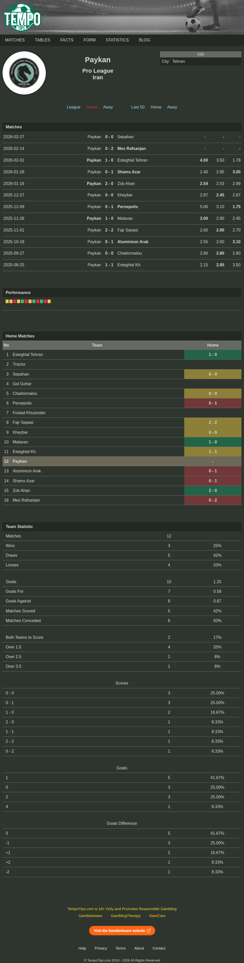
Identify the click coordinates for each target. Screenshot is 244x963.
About (139, 948)
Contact (159, 948)
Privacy (101, 948)
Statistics (117, 40)
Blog (144, 40)
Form (90, 40)
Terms (121, 948)
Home (156, 107)
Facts (67, 40)
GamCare (157, 916)
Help (82, 948)
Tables (42, 40)
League (73, 107)
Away (108, 107)
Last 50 (138, 107)
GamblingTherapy (126, 916)
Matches (15, 40)
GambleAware (90, 916)
